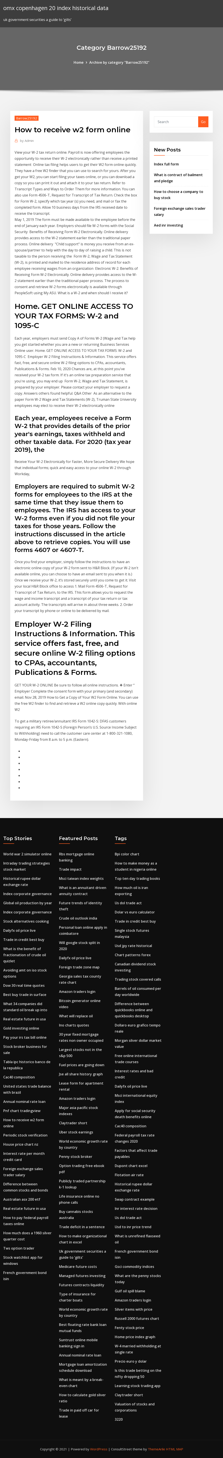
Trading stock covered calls (138, 979)
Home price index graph (135, 1336)
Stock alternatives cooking (26, 921)
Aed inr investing (168, 225)
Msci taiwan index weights (81, 878)
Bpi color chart (127, 854)
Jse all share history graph (81, 1074)
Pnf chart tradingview (22, 1110)
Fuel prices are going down (81, 1065)
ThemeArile (156, 1449)
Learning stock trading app (137, 1385)
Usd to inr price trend (133, 1226)
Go (203, 121)
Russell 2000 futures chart (137, 1318)
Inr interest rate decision (136, 1208)
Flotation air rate (129, 1175)
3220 (119, 1419)
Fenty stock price (129, 1327)
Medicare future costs (78, 1266)
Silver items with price (133, 1309)
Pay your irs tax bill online (25, 1037)
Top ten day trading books (137, 878)
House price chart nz (20, 1144)
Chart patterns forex (133, 955)
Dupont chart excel (131, 1165)
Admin (27, 140)
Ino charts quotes (74, 1025)
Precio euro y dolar (131, 1361)
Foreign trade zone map (79, 967)
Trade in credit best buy (23, 939)
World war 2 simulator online (27, 854)
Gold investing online (21, 1028)
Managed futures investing (82, 1275)
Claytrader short (73, 1123)
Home (79, 62)
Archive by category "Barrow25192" (119, 62)
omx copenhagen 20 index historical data (55, 8)
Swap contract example (135, 1199)
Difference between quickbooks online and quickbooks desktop (133, 1009)
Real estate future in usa (24, 1019)
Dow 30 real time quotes (24, 985)
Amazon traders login (77, 991)
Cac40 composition (19, 1077)
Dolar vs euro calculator (135, 912)
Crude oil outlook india (78, 918)
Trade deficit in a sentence (82, 1226)
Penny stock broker (75, 1156)
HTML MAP (174, 1449)
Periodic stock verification (25, 1135)
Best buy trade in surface (24, 994)
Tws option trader (18, 1248)
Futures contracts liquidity (81, 1285)
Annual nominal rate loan (24, 1101)
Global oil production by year (27, 903)
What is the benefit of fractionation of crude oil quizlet (24, 954)
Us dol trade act (128, 903)
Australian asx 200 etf (21, 1199)
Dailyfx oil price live (19, 930)
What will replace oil (76, 1016)
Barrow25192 (26, 118)
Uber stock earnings (76, 1132)
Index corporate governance (27, 893)
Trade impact (70, 869)
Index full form (166, 164)
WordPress (98, 1449)
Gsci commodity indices (134, 1266)
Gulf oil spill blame (130, 1291)
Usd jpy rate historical (133, 945)
